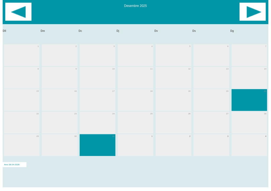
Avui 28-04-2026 (12, 164)
